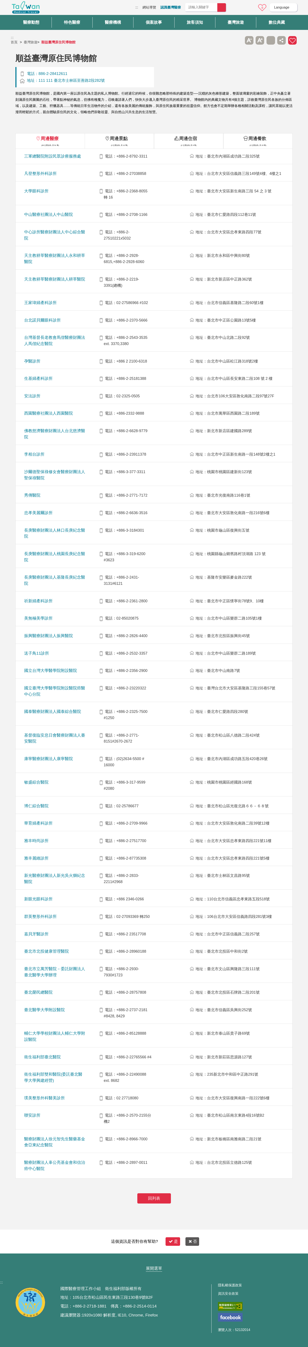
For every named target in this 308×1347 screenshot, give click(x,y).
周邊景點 (119, 138)
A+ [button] (260, 40)
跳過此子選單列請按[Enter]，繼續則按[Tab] (238, 40)
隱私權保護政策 (230, 1285)
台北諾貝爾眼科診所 (42, 320)
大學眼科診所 (36, 191)
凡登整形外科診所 (40, 173)
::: (136, 7)
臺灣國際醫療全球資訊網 (26, 8)
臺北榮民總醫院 (38, 992)
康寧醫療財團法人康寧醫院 (48, 758)
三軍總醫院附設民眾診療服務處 (52, 156)
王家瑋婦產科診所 (40, 302)
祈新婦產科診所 (38, 601)
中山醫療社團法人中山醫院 (48, 214)
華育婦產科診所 (38, 823)
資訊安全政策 (228, 1294)
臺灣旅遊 (30, 42)
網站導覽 (149, 7)
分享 (281, 40)
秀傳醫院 (32, 495)
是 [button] (173, 1241)
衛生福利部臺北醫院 (42, 1057)
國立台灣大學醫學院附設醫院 (50, 670)
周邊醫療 (50, 138)
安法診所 (32, 396)
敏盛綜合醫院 (36, 782)
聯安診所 (32, 1115)
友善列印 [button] (271, 40)
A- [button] (249, 40)
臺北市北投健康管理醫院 (46, 951)
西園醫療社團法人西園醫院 (48, 413)
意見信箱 (250, 7)
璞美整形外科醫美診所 (44, 1098)
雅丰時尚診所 (36, 840)
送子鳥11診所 (36, 653)
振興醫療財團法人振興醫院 (48, 635)
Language (281, 7)
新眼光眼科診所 (38, 899)
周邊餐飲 (257, 138)
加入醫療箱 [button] (292, 40)
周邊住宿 (188, 138)
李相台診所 (34, 454)
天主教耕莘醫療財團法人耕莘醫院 (54, 279)
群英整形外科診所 (40, 916)
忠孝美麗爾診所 (38, 512)
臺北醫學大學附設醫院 (44, 1010)
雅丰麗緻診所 (36, 858)
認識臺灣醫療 (170, 7)
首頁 (14, 42)
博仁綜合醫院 (36, 806)
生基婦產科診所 (38, 378)
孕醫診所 (32, 361)
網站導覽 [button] (154, 1260)
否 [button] (193, 1241)
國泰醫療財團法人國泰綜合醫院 (52, 711)
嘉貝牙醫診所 (36, 934)
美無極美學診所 (38, 618)
